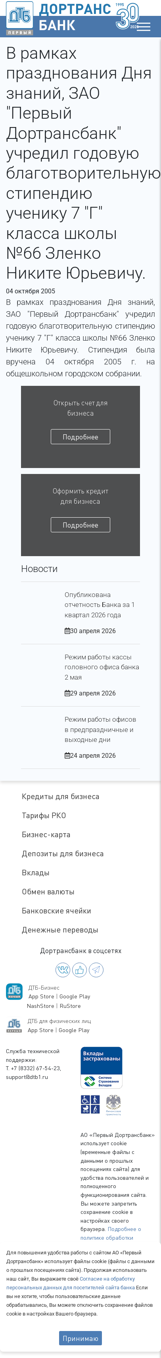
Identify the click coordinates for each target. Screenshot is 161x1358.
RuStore (70, 1005)
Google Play (74, 996)
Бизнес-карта (46, 834)
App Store (41, 996)
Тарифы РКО (44, 815)
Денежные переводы (60, 929)
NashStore (40, 1005)
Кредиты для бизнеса (61, 796)
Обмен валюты (48, 891)
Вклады (36, 872)
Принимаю (80, 1338)
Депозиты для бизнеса (63, 853)
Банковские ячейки (56, 910)
